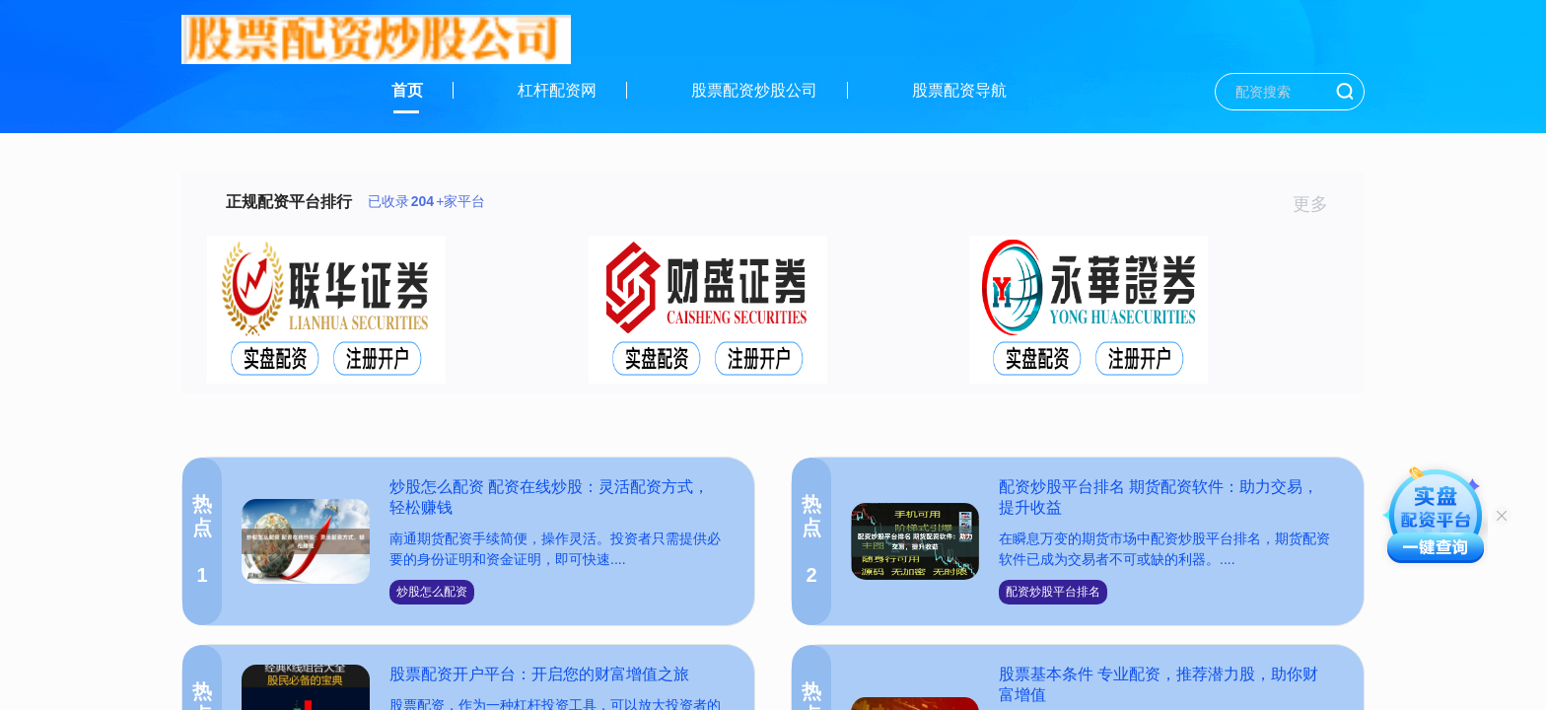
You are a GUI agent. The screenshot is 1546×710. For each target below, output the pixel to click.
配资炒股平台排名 (1053, 592)
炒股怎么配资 (431, 592)
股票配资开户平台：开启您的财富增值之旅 (539, 674)
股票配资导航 (959, 90)
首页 (407, 90)
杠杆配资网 (557, 90)
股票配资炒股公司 (754, 90)
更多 (1319, 204)
